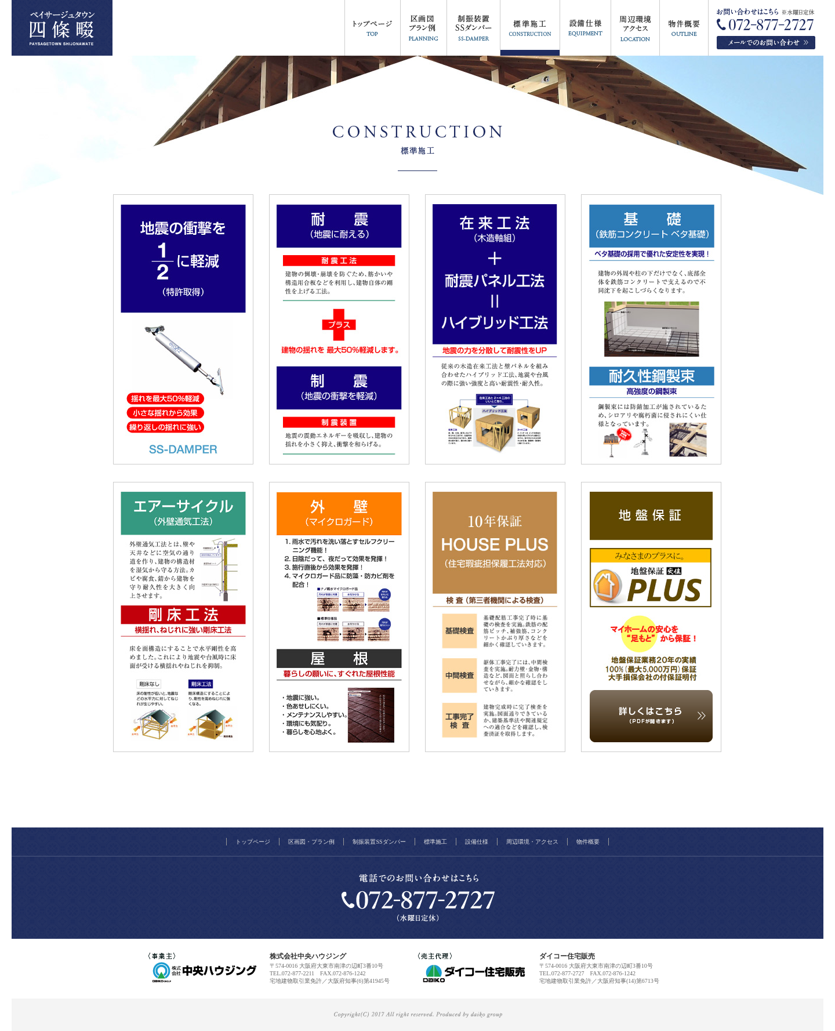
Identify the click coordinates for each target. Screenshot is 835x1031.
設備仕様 (476, 841)
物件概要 (588, 841)
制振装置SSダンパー (379, 841)
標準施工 (435, 841)
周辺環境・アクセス (532, 841)
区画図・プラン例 (311, 841)
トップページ (252, 841)
